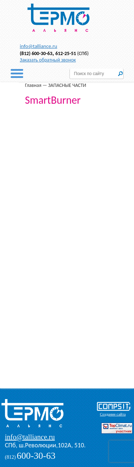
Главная (33, 85)
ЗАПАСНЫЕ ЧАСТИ (67, 85)
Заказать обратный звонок (48, 60)
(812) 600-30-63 (36, 53)
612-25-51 (65, 53)
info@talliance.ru (38, 46)
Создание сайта (112, 414)
